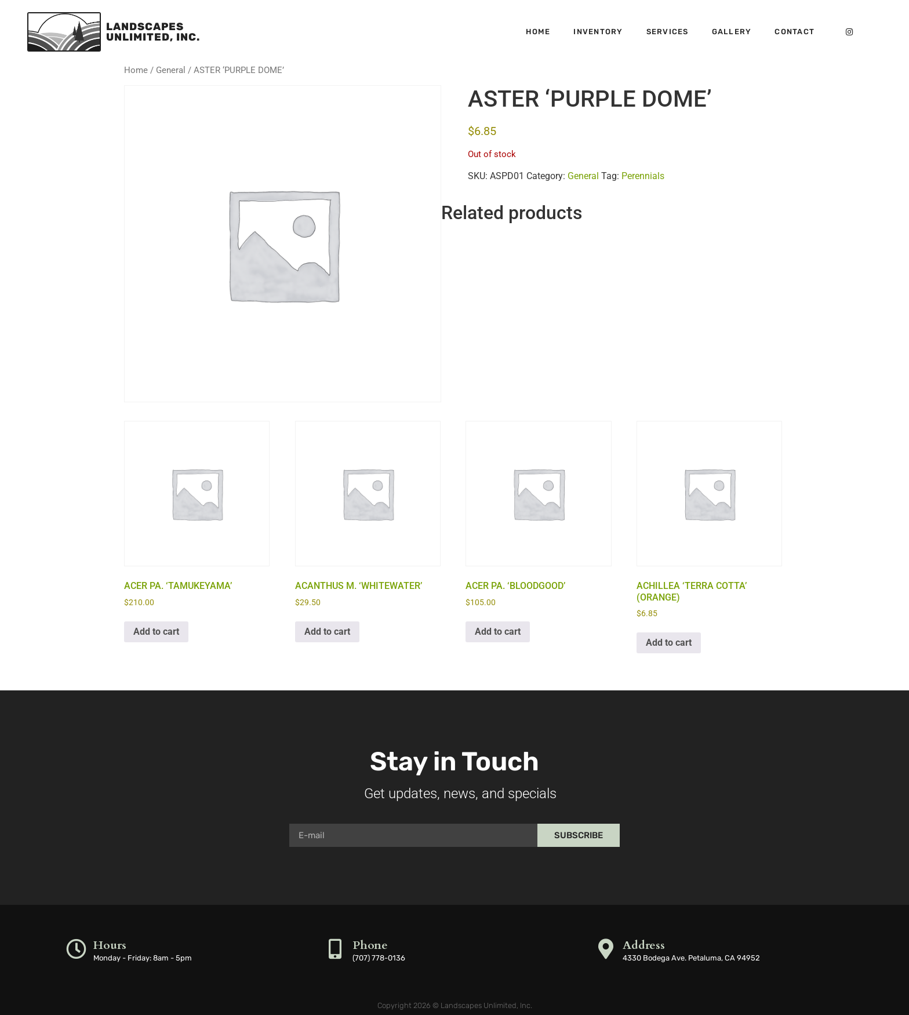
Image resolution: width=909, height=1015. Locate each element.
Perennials (642, 175)
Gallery (732, 31)
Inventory (598, 31)
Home (538, 31)
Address (644, 945)
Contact (795, 31)
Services (667, 31)
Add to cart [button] (156, 631)
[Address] (605, 948)
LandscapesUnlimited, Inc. (153, 31)
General (171, 70)
